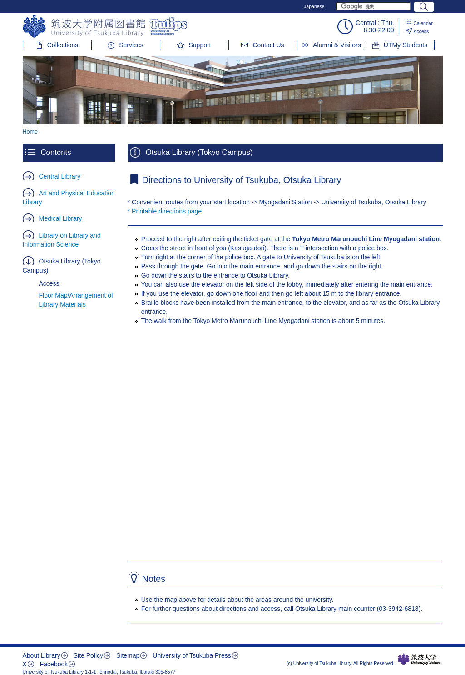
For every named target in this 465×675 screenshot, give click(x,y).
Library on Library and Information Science (62, 240)
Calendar (423, 23)
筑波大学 (419, 659)
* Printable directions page (165, 211)
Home (30, 132)
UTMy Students (405, 45)
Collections (62, 45)
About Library (41, 655)
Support (199, 45)
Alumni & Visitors (337, 45)
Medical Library (60, 218)
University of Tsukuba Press (192, 655)
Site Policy (88, 655)
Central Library (60, 176)
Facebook (54, 664)
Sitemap (127, 655)
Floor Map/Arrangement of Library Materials (76, 300)
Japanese (314, 6)
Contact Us (268, 45)
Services (131, 45)
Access (421, 31)
